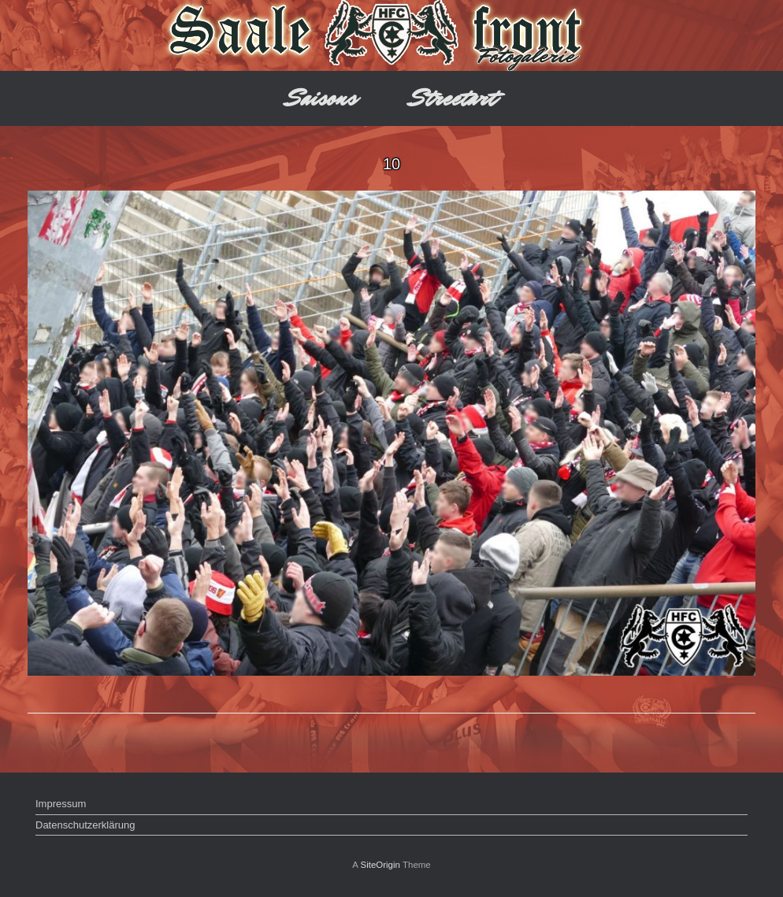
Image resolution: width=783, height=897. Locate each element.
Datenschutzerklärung (85, 825)
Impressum (60, 804)
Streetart (453, 98)
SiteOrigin (380, 864)
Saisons (322, 98)
